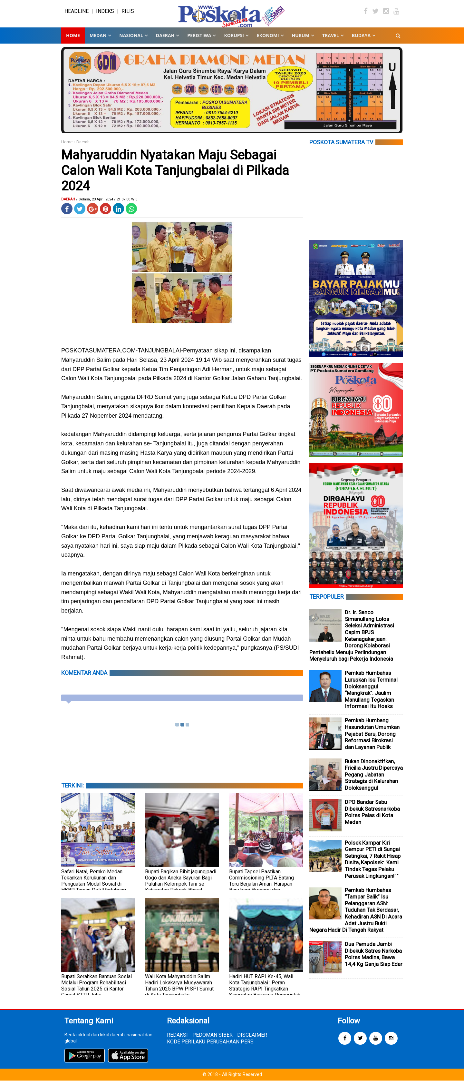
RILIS (127, 14)
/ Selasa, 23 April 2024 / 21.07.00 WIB (107, 206)
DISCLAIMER (252, 1041)
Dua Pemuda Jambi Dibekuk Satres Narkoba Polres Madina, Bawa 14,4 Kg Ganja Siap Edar (373, 960)
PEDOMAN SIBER (212, 1041)
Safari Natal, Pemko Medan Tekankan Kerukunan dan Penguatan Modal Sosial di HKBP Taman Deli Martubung (93, 887)
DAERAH (165, 42)
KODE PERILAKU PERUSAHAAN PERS (210, 1048)
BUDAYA (361, 42)
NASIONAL (131, 42)
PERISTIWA (199, 42)
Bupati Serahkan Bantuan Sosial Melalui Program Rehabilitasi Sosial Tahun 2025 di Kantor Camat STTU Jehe (96, 992)
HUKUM (300, 42)
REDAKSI (177, 1041)
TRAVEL (330, 42)
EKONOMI (268, 42)
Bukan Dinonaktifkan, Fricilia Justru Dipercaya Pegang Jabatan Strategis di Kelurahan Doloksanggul (374, 781)
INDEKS (105, 14)
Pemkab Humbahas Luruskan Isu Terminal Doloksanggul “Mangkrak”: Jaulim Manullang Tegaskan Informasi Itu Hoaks (371, 696)
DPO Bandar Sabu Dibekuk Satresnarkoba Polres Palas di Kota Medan (372, 818)
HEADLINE (76, 14)
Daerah (83, 148)
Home (73, 42)
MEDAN (98, 42)
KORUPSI (234, 42)
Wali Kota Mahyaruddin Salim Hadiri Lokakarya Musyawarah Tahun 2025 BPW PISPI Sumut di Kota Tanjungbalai (179, 992)
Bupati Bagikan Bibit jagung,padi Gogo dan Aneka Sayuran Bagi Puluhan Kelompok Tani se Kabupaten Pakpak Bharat (180, 887)
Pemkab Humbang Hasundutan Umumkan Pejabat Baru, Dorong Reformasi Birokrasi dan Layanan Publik (372, 740)
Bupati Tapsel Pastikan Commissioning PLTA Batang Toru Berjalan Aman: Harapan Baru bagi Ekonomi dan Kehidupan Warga (261, 890)
